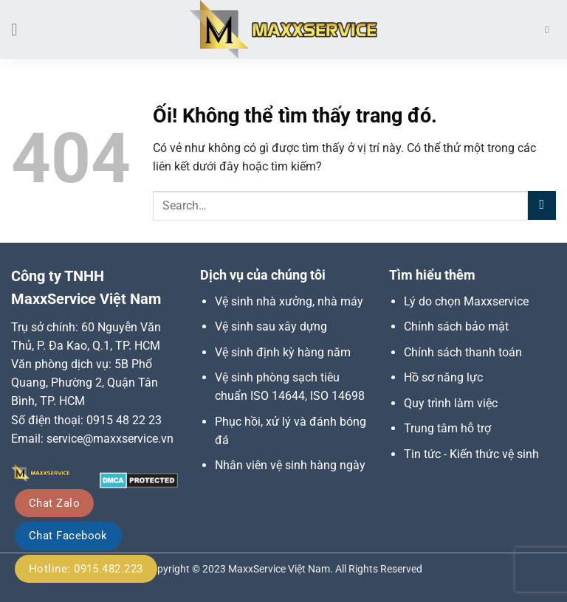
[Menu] (20, 30)
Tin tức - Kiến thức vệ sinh (471, 454)
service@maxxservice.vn (110, 439)
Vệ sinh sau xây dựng (271, 326)
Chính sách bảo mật (456, 326)
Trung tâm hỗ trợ (447, 428)
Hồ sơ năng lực (443, 377)
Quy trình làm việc (451, 403)
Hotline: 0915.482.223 (86, 568)
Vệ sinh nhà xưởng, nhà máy (289, 301)
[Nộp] (542, 205)
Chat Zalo (54, 503)
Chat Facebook (68, 535)
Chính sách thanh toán (463, 352)
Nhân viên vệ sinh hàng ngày (290, 465)
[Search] (550, 29)
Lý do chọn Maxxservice (466, 301)
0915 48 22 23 (124, 420)
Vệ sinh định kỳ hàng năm (283, 352)
